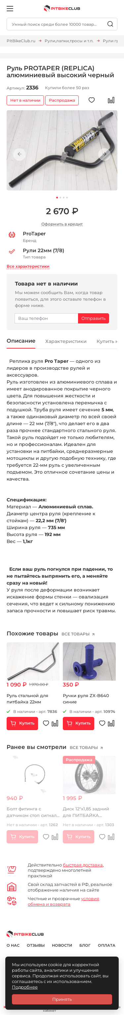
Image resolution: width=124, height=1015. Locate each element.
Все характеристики (28, 266)
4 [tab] (67, 197)
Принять (62, 999)
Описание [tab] (21, 340)
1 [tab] (57, 197)
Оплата (106, 945)
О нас (13, 945)
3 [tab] (63, 197)
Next (104, 154)
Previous (19, 154)
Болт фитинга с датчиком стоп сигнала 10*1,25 (33, 815)
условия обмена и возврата (63, 901)
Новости (62, 945)
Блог (85, 945)
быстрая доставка (83, 864)
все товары (76, 634)
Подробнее (25, 987)
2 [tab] (60, 197)
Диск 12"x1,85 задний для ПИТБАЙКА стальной (86, 815)
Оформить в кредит (62, 223)
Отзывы (36, 945)
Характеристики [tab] (66, 341)
